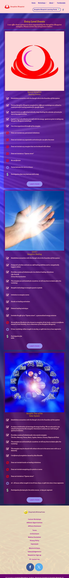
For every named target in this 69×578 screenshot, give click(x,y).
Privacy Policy (34, 540)
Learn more (34, 184)
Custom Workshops (34, 519)
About (51, 3)
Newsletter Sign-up (34, 555)
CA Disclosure (34, 534)
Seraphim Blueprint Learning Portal (46, 9)
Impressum (34, 544)
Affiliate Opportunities (34, 523)
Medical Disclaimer (34, 537)
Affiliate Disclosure (34, 526)
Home (33, 3)
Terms (34, 530)
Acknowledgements (34, 552)
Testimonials (61, 3)
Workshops (41, 3)
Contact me (34, 559)
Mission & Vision (34, 548)
